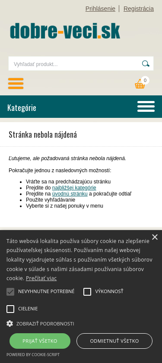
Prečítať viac (41, 278)
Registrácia (139, 8)
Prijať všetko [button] (39, 341)
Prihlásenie (100, 8)
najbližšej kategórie (74, 188)
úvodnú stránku (70, 194)
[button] (81, 323)
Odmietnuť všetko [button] (114, 341)
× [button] (154, 237)
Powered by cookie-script (33, 354)
